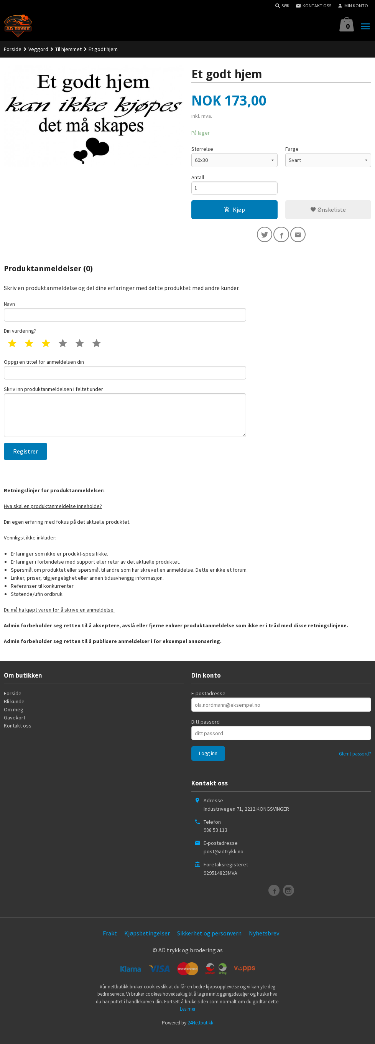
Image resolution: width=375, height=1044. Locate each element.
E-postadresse (208, 703)
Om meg (13, 719)
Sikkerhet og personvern (209, 943)
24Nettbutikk (200, 1032)
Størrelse (202, 148)
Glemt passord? (355, 763)
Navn (125, 314)
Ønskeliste (328, 211)
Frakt (110, 943)
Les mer (188, 1019)
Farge (292, 148)
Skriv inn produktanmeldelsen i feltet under (125, 418)
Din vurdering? (20, 335)
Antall (197, 177)
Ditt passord (205, 731)
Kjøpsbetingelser (147, 943)
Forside (12, 49)
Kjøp (234, 211)
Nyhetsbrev (264, 943)
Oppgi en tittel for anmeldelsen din (125, 374)
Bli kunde (14, 711)
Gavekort (14, 727)
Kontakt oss (17, 735)
